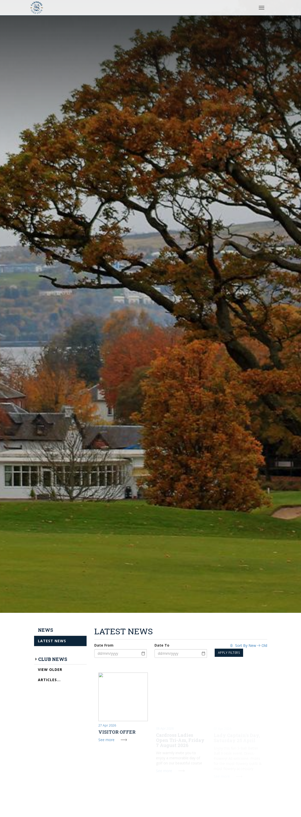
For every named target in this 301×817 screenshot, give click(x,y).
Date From (103, 645)
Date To (161, 645)
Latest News (52, 640)
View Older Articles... (50, 674)
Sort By (248, 645)
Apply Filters (229, 652)
